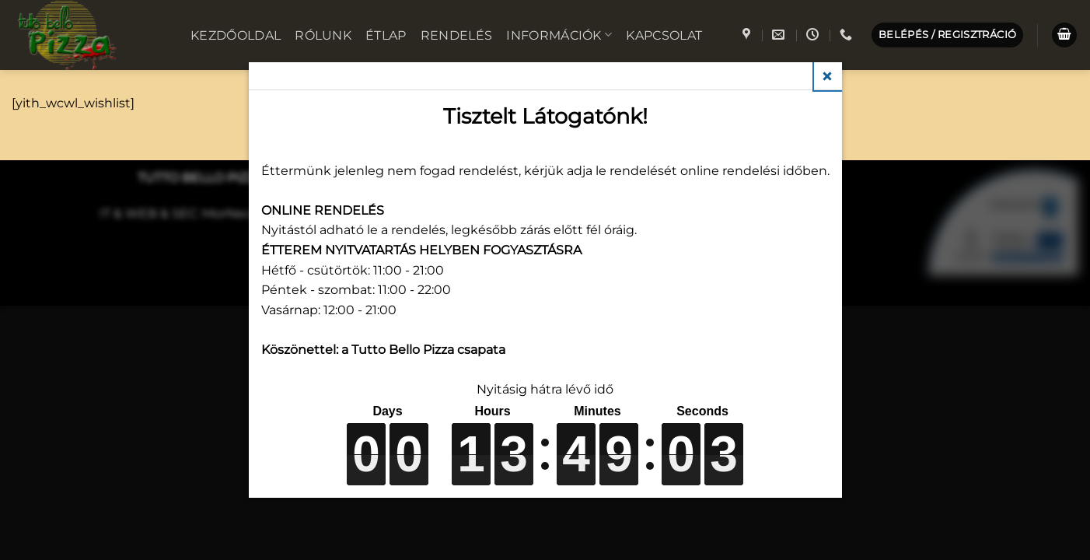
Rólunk (323, 35)
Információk (559, 34)
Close (828, 76)
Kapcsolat (664, 35)
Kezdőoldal (235, 35)
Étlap (386, 35)
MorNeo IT (234, 213)
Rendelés (457, 35)
